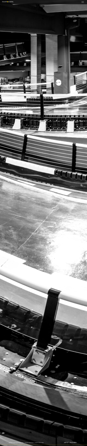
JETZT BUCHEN (70, 442)
